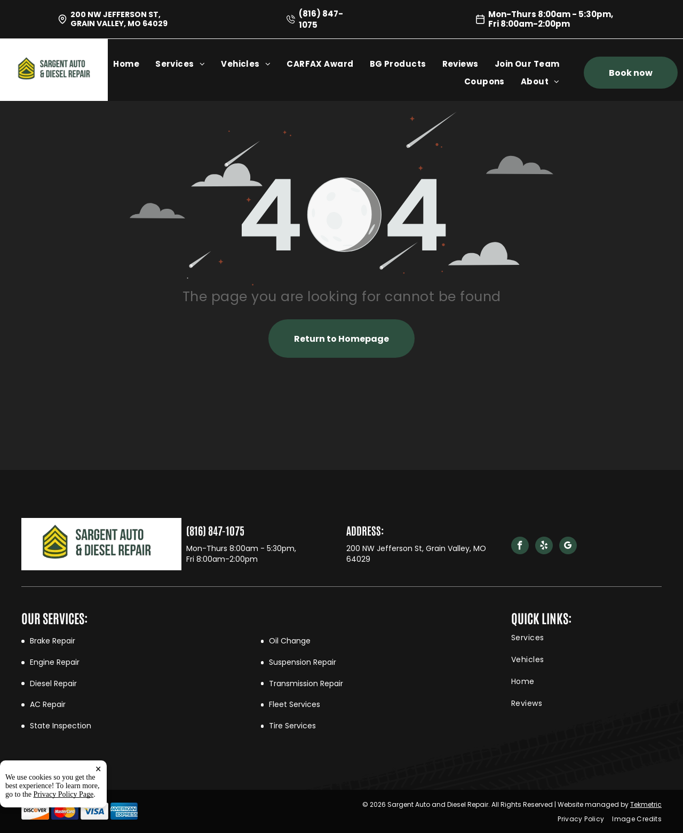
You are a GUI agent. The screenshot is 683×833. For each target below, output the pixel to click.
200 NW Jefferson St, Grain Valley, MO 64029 (119, 19)
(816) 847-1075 (215, 530)
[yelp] (544, 547)
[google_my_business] (568, 547)
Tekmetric (646, 804)
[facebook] (520, 547)
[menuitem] (134, 64)
